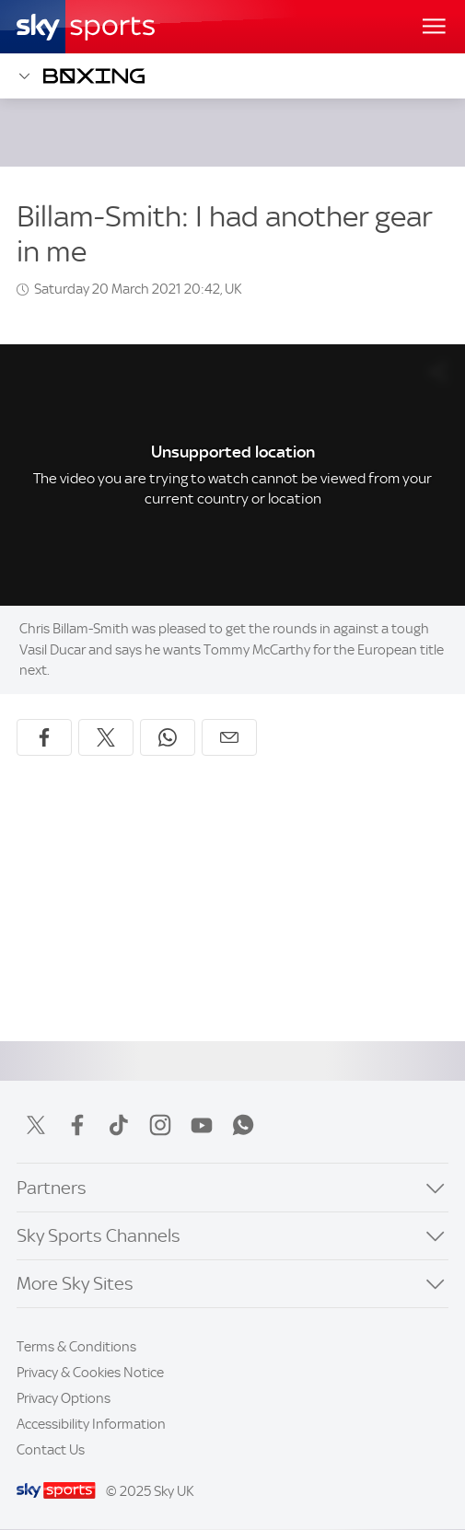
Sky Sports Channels (98, 1235)
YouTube (201, 1124)
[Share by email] (229, 737)
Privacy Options (63, 1398)
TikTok (118, 1124)
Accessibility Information (91, 1424)
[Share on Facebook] (44, 737)
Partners (52, 1188)
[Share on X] (106, 737)
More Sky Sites (75, 1283)
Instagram (160, 1124)
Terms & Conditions (76, 1347)
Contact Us (51, 1450)
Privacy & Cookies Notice (90, 1372)
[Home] (86, 27)
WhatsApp (243, 1124)
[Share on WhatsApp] (167, 737)
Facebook (77, 1124)
